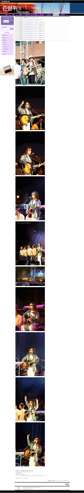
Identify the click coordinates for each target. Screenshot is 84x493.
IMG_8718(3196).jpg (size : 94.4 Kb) (30, 39)
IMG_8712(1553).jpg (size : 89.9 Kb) (30, 35)
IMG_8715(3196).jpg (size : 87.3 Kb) (30, 37)
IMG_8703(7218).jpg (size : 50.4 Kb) (30, 31)
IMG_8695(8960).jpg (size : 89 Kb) (30, 27)
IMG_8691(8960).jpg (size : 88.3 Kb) (30, 24)
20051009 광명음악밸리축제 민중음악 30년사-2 (32, 487)
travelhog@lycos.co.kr (34, 17)
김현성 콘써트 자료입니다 (28, 489)
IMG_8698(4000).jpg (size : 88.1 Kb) (30, 29)
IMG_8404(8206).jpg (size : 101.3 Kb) (30, 22)
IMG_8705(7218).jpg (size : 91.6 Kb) (30, 33)
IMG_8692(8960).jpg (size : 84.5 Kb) (30, 25)
